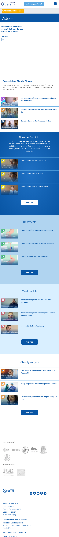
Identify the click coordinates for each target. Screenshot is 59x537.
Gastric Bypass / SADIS (12, 509)
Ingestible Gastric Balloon (13, 523)
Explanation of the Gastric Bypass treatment (37, 230)
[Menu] (55, 3)
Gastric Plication (9, 512)
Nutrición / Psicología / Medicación (17, 525)
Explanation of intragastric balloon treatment (37, 243)
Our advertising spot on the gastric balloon (36, 121)
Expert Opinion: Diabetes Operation (33, 160)
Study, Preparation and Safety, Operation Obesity (38, 384)
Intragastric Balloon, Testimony (32, 326)
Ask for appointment (34, 4)
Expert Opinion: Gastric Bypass (32, 173)
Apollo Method (9, 528)
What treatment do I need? (12, 11)
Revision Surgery (9, 515)
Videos (7, 18)
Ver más (29, 202)
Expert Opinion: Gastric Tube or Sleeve (34, 186)
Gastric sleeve (8, 507)
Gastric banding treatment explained (34, 256)
